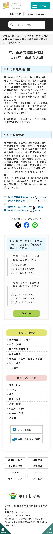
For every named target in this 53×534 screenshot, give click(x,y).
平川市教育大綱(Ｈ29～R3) (23, 207)
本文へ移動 (15, 13)
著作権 (15, 472)
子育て (12, 389)
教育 (11, 394)
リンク (37, 472)
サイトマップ (15, 478)
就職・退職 (15, 399)
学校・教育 (15, 363)
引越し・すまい (17, 408)
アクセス (37, 478)
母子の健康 (15, 353)
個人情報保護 (15, 466)
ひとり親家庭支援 (18, 349)
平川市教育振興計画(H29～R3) (26, 197)
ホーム (20, 36)
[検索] (28, 24)
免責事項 (37, 466)
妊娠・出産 (15, 384)
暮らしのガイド (26, 378)
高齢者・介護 (16, 413)
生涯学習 (13, 368)
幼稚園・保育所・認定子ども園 (25, 358)
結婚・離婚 (15, 403)
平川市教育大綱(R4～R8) (22, 210)
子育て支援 (15, 344)
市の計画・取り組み (19, 339)
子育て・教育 (34, 36)
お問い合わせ (15, 459)
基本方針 (37, 459)
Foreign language (35, 13)
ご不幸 (12, 418)
